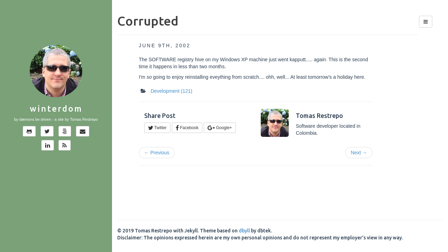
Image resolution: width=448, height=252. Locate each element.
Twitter (157, 127)
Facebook (187, 127)
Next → (359, 152)
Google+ (220, 127)
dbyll (244, 230)
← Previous (156, 152)
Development (171, 91)
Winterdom (56, 108)
